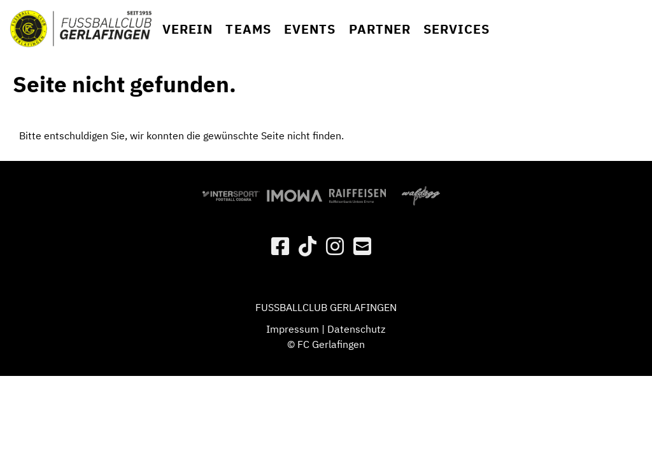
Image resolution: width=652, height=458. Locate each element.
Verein (187, 29)
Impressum (292, 329)
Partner (380, 29)
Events (310, 29)
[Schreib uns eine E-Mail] (362, 246)
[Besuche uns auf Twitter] (307, 246)
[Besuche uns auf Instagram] (335, 246)
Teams (248, 29)
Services (456, 29)
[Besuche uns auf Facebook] (280, 246)
